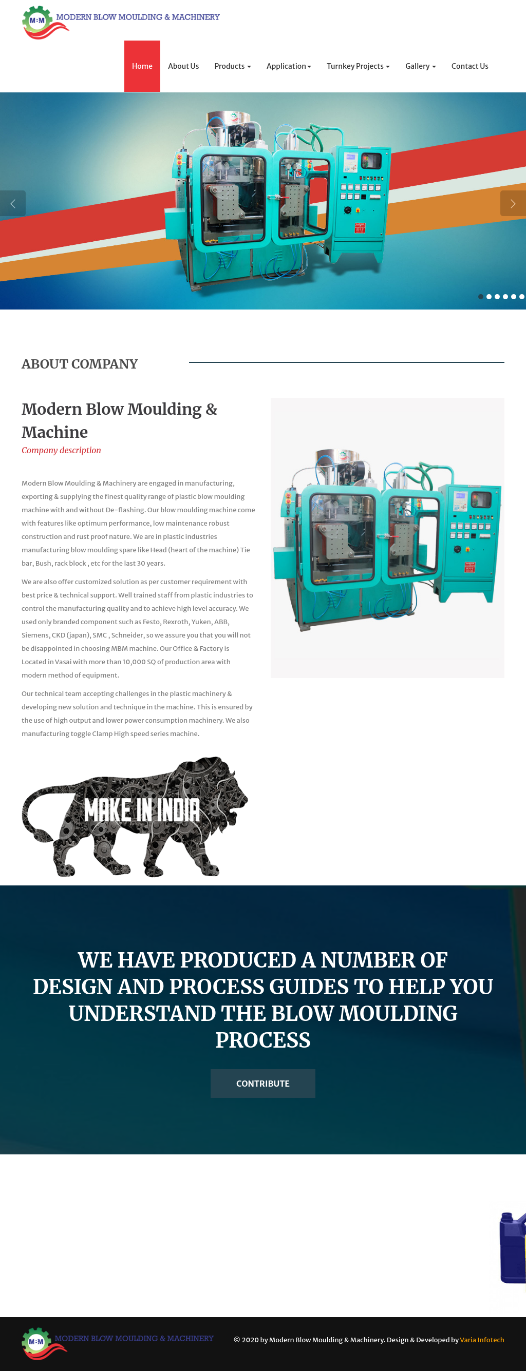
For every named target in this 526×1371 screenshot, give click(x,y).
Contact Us (470, 66)
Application (289, 66)
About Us (183, 66)
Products (232, 66)
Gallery (420, 66)
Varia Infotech (482, 1340)
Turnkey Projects (358, 66)
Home (142, 66)
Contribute (263, 1083)
